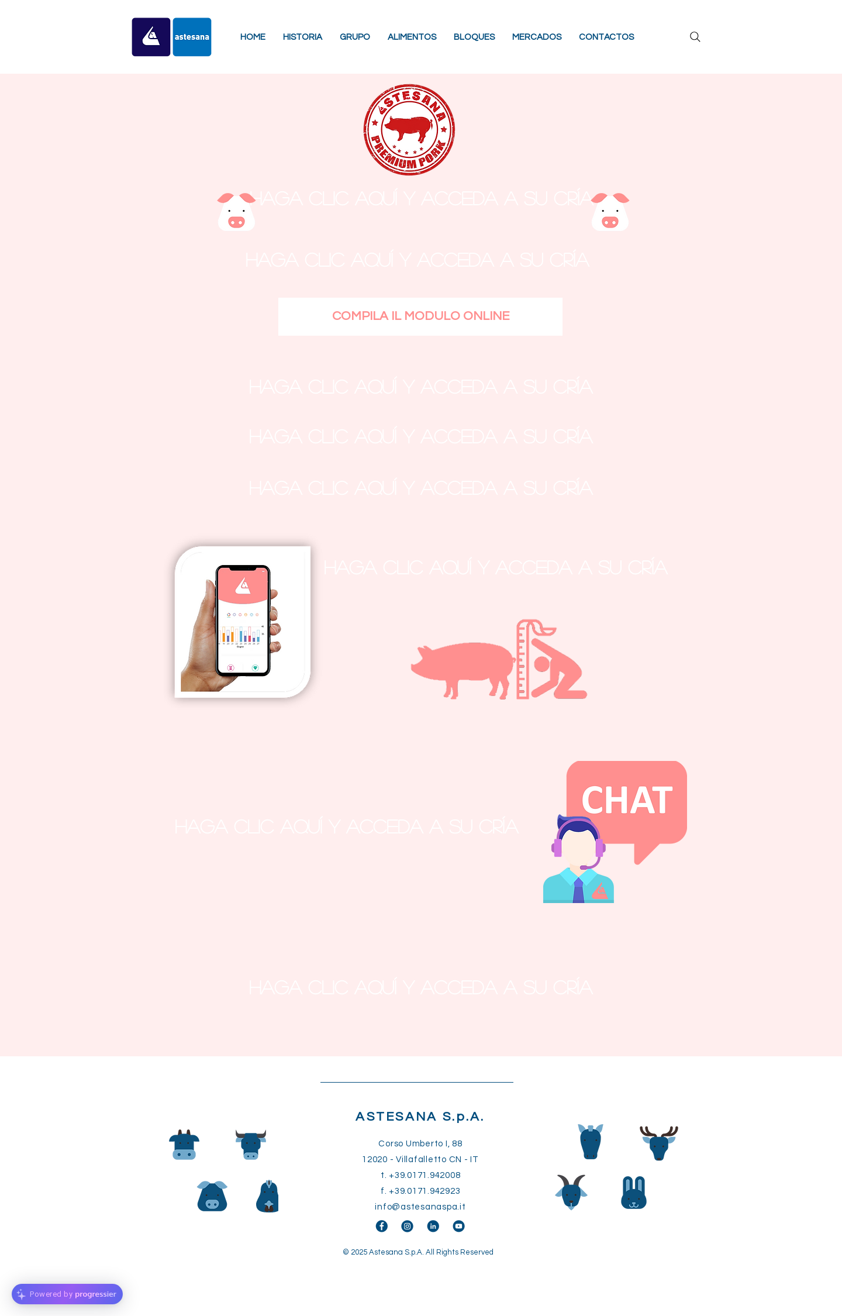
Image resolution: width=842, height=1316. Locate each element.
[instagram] (407, 1226)
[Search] (695, 37)
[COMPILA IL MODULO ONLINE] (420, 317)
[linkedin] (433, 1226)
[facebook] (381, 1226)
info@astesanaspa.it (420, 1207)
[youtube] (459, 1226)
